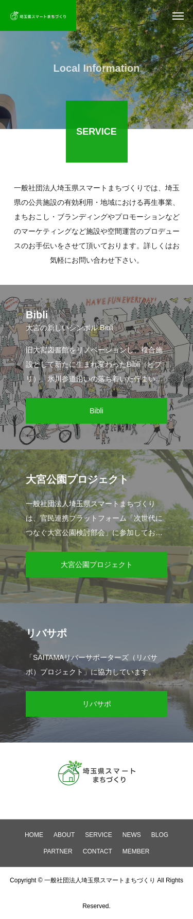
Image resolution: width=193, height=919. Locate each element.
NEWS (131, 835)
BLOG (159, 835)
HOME (34, 835)
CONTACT (97, 851)
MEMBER (136, 851)
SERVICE (98, 835)
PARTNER (57, 851)
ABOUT (64, 835)
